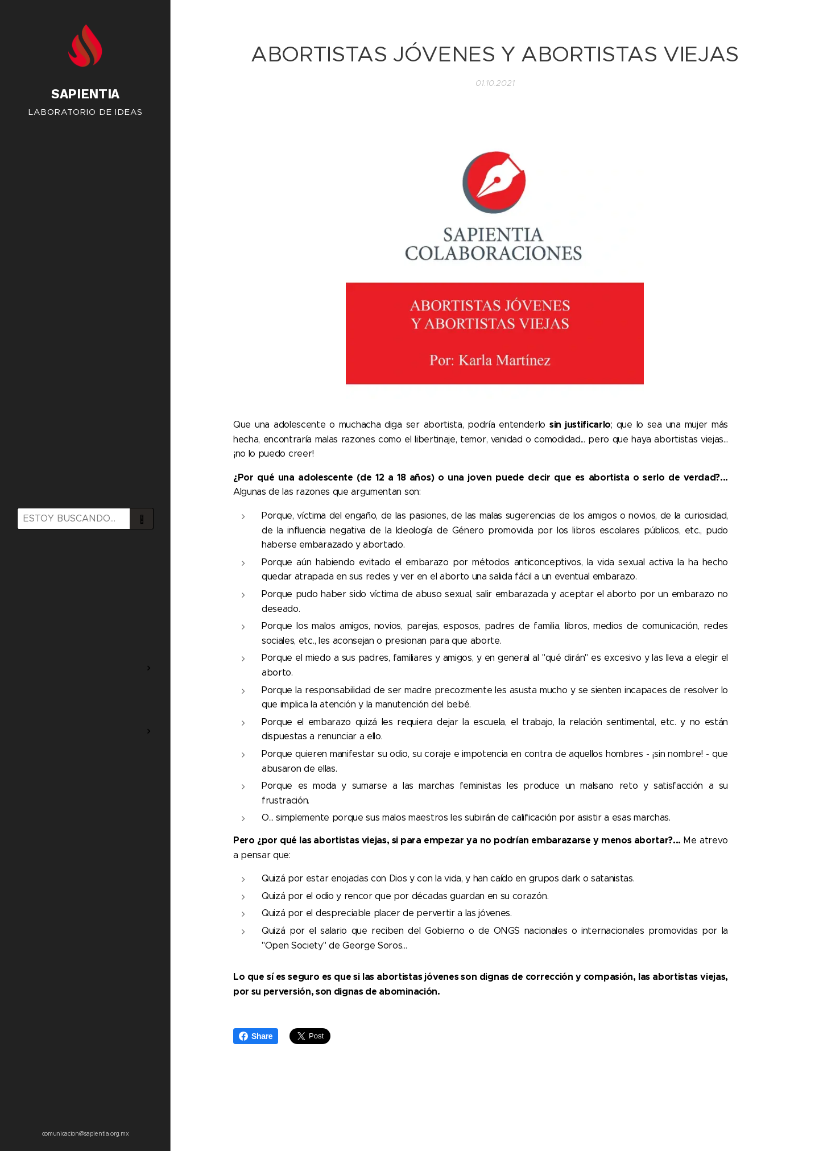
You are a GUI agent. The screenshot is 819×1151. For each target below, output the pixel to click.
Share (255, 1036)
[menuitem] (85, 571)
